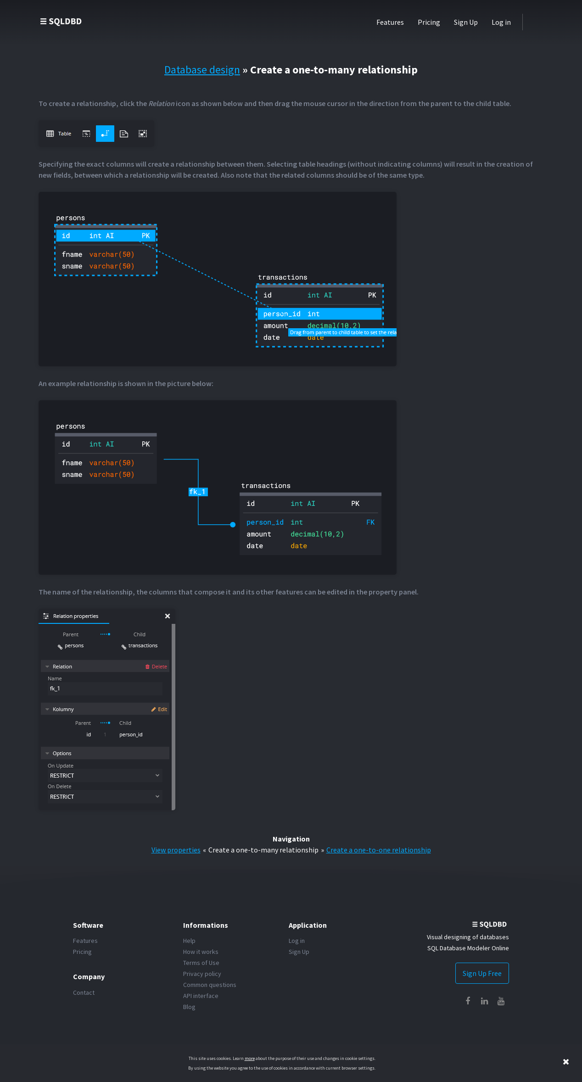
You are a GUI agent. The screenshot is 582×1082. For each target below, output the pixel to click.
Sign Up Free (482, 973)
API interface (200, 996)
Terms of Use (201, 963)
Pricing (429, 22)
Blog (189, 1007)
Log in (501, 22)
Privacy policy (202, 974)
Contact (84, 992)
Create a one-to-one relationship (378, 849)
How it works (200, 951)
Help (189, 940)
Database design (202, 69)
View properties (176, 849)
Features (390, 22)
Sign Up (466, 22)
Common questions (209, 985)
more (250, 1058)
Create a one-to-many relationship (263, 849)
